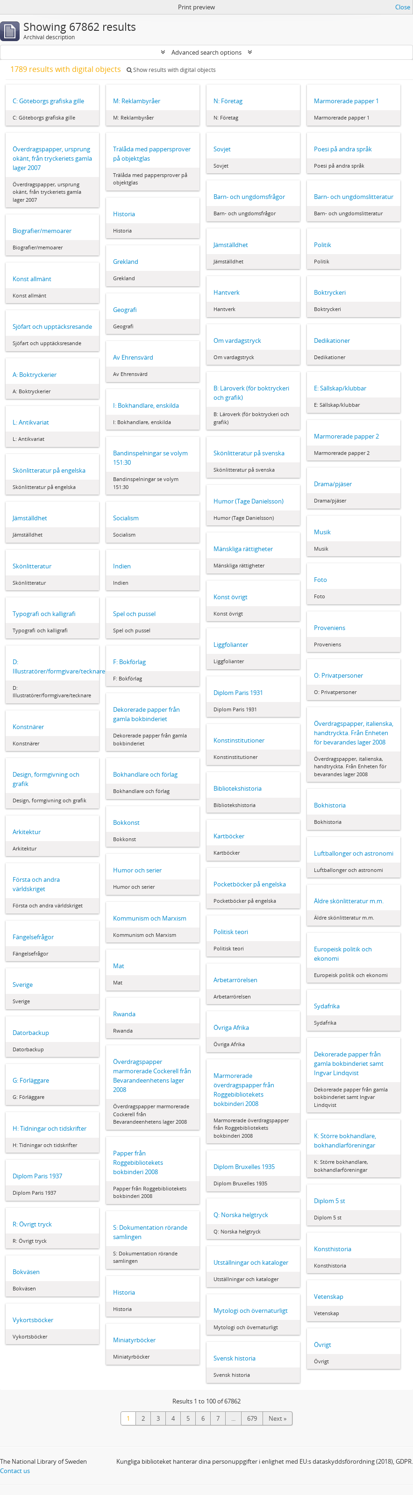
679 (252, 1418)
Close (402, 7)
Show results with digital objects (171, 70)
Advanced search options (206, 52)
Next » (277, 1418)
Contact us (15, 1471)
